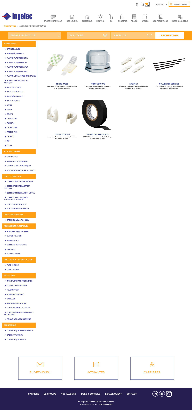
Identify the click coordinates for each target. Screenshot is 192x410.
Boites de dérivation (16, 204)
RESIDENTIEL (10, 26)
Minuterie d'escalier (17, 303)
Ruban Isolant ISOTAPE (17, 231)
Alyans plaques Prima (17, 58)
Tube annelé (13, 265)
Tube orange (13, 270)
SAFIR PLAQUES (13, 49)
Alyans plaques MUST (17, 63)
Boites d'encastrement (18, 209)
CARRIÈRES (152, 372)
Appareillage (10, 44)
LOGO (9, 146)
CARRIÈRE (33, 394)
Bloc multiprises (12, 152)
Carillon (11, 299)
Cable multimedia (15, 335)
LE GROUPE (50, 394)
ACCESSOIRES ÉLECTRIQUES (16, 226)
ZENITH (10, 114)
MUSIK (9, 110)
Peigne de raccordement (19, 319)
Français (159, 4)
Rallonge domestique (17, 161)
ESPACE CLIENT (113, 394)
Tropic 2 (10, 137)
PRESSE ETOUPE (14, 254)
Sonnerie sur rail (15, 294)
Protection (9, 276)
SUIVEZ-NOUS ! (40, 372)
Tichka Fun (12, 119)
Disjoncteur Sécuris (17, 285)
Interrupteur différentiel (19, 281)
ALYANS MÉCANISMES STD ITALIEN (21, 76)
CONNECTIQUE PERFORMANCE (20, 330)
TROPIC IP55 (12, 128)
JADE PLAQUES (13, 101)
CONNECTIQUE (10, 325)
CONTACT (131, 394)
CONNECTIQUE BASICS (16, 339)
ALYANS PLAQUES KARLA (17, 67)
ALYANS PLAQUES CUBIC (17, 71)
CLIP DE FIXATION (14, 236)
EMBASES (11, 249)
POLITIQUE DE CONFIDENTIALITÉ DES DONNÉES (96, 402)
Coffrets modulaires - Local (21, 193)
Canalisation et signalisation (18, 260)
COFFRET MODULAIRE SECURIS (20, 182)
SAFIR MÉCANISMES (15, 54)
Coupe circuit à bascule (18, 308)
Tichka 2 (10, 123)
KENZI (9, 105)
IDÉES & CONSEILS (180, 21)
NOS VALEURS (68, 394)
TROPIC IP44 (12, 132)
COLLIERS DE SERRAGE (17, 245)
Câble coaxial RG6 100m (18, 220)
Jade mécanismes (15, 96)
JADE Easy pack (14, 87)
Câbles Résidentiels (13, 215)
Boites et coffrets (13, 176)
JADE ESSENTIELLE (15, 92)
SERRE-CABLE (13, 240)
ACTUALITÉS (96, 372)
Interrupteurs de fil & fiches (21, 170)
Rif (8, 141)
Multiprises (12, 157)
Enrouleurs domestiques (19, 166)
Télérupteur (13, 290)
